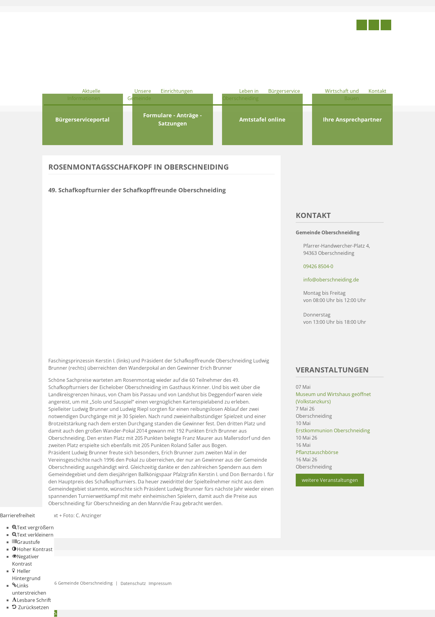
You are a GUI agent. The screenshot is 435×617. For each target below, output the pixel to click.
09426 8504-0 (318, 266)
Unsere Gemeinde (139, 95)
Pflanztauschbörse (317, 452)
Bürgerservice (284, 91)
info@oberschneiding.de (331, 279)
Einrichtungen (177, 91)
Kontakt (377, 91)
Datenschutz (133, 583)
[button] (33, 527)
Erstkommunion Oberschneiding (333, 430)
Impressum (160, 583)
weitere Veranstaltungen (330, 480)
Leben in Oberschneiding (240, 95)
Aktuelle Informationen (83, 95)
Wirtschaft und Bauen (342, 95)
